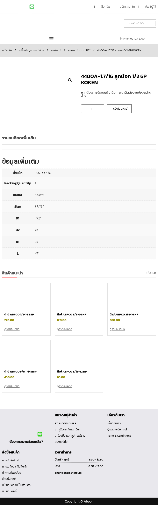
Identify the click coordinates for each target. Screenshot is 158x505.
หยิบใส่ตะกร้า (121, 109)
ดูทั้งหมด (151, 273)
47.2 (38, 218)
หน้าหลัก (7, 50)
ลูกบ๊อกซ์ (56, 50)
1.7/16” (39, 206)
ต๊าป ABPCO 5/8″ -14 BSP (20, 371)
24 (36, 241)
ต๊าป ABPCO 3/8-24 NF (71, 314)
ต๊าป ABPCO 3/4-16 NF (124, 314)
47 (36, 253)
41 (36, 229)
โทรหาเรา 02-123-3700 (132, 39)
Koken (39, 194)
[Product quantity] (92, 108)
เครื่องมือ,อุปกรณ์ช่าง (31, 50)
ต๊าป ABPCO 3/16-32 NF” (72, 371)
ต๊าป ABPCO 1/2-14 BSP (19, 314)
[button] (51, 38)
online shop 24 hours (68, 473)
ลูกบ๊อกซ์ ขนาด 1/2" (79, 50)
